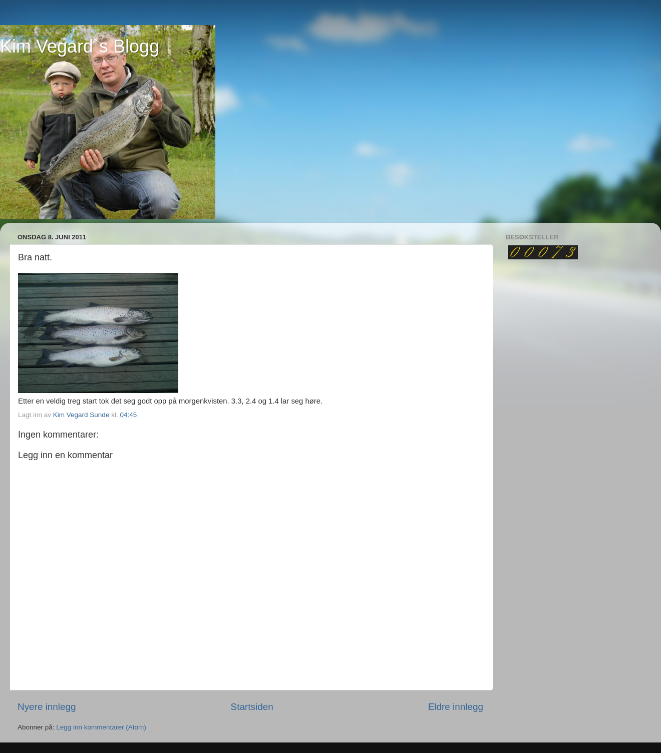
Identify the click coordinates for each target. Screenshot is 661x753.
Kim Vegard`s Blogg (79, 46)
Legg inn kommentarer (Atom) (101, 727)
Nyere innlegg (47, 706)
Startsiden (252, 706)
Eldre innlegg (455, 706)
